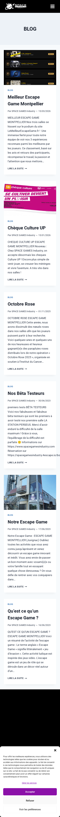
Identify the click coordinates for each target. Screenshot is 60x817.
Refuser (30, 800)
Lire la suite (17, 168)
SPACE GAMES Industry (23, 111)
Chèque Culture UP (27, 228)
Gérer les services (29, 783)
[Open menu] (52, 6)
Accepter (30, 791)
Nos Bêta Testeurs (26, 393)
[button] (55, 750)
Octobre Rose (21, 304)
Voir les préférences (30, 809)
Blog (10, 90)
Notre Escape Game (27, 522)
